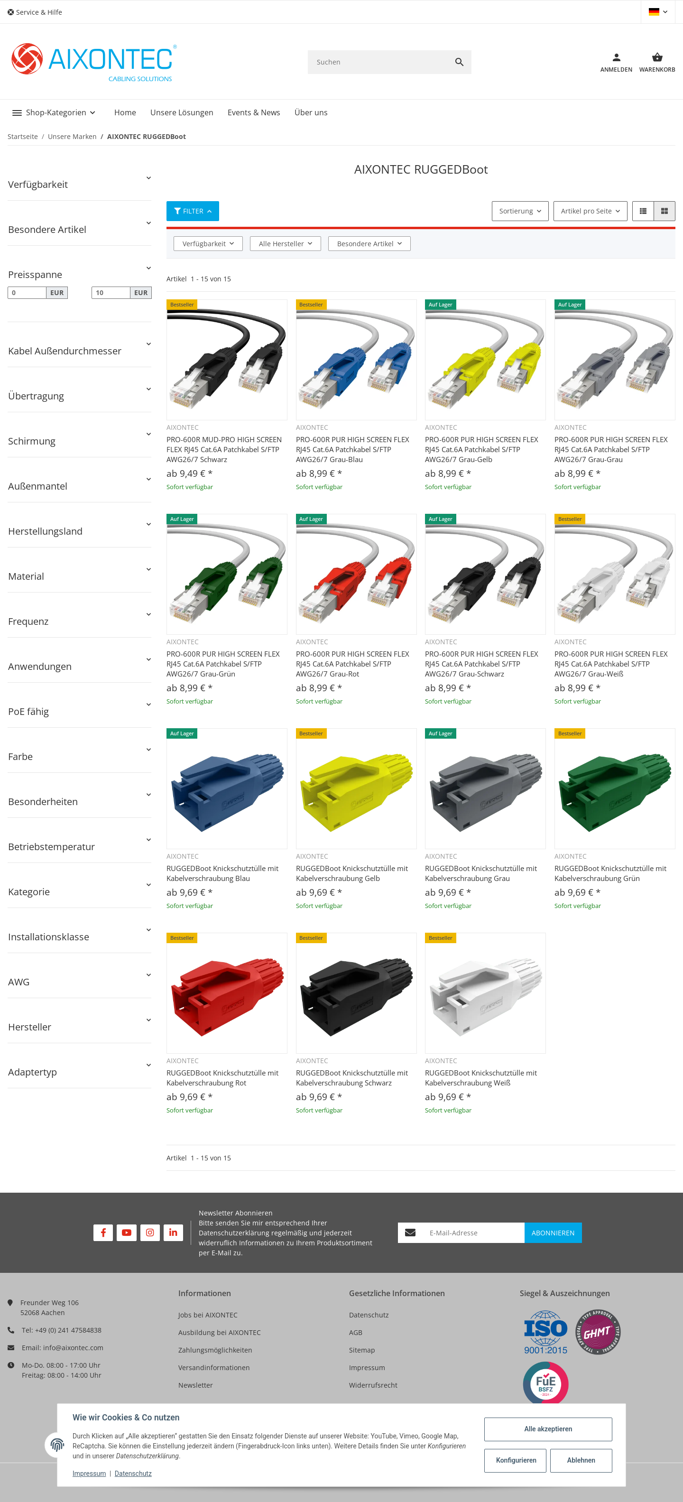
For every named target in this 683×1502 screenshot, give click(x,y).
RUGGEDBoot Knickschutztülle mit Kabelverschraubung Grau (481, 873)
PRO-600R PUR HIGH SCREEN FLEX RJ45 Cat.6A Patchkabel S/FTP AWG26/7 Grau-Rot (352, 663)
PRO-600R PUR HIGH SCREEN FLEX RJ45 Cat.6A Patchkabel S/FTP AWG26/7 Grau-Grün (223, 663)
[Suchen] (378, 62)
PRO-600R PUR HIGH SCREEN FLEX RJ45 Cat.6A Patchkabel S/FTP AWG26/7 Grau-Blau (352, 449)
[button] (38, 12)
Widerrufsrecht (373, 1385)
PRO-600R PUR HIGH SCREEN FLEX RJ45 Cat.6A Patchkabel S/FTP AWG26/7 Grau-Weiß (611, 663)
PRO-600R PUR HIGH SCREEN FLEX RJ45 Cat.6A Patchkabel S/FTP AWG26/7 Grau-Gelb (481, 449)
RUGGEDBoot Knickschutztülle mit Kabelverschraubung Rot (222, 1077)
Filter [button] (188, 210)
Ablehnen (581, 1460)
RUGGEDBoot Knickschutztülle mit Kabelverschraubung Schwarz (352, 1077)
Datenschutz (369, 1314)
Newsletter (195, 1385)
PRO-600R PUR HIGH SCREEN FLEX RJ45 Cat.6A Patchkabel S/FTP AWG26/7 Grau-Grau (611, 449)
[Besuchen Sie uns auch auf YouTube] (126, 1232)
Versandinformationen (214, 1367)
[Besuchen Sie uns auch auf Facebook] (103, 1232)
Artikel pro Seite (586, 210)
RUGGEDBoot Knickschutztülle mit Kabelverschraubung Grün (610, 873)
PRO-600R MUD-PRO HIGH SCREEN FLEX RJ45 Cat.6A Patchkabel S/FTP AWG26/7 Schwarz (224, 449)
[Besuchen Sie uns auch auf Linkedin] (173, 1232)
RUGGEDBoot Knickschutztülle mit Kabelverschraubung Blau (222, 873)
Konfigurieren (516, 1460)
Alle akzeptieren (548, 1429)
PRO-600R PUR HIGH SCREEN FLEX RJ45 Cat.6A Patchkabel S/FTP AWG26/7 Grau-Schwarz (481, 663)
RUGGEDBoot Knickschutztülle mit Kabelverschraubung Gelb (352, 873)
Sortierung (516, 210)
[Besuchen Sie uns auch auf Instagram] (150, 1232)
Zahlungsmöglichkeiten (215, 1349)
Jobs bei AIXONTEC (208, 1314)
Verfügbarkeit (204, 243)
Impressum (367, 1367)
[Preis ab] (27, 293)
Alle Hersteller (281, 243)
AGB (355, 1332)
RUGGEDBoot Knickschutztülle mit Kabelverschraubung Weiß (481, 1077)
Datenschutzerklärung (234, 1232)
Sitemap (362, 1349)
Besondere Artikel (365, 243)
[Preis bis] (111, 293)
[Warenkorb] (653, 62)
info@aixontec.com (73, 1347)
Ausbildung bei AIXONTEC (219, 1332)
